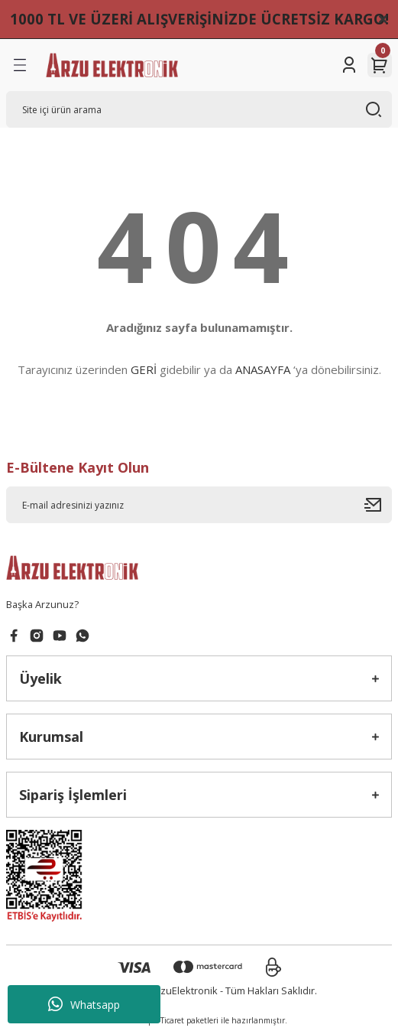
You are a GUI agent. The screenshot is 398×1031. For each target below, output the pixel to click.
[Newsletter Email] (199, 504)
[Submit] (378, 504)
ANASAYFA (262, 369)
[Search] (199, 109)
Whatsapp (84, 1004)
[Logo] (112, 65)
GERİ (144, 369)
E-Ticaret (169, 1020)
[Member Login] (349, 65)
